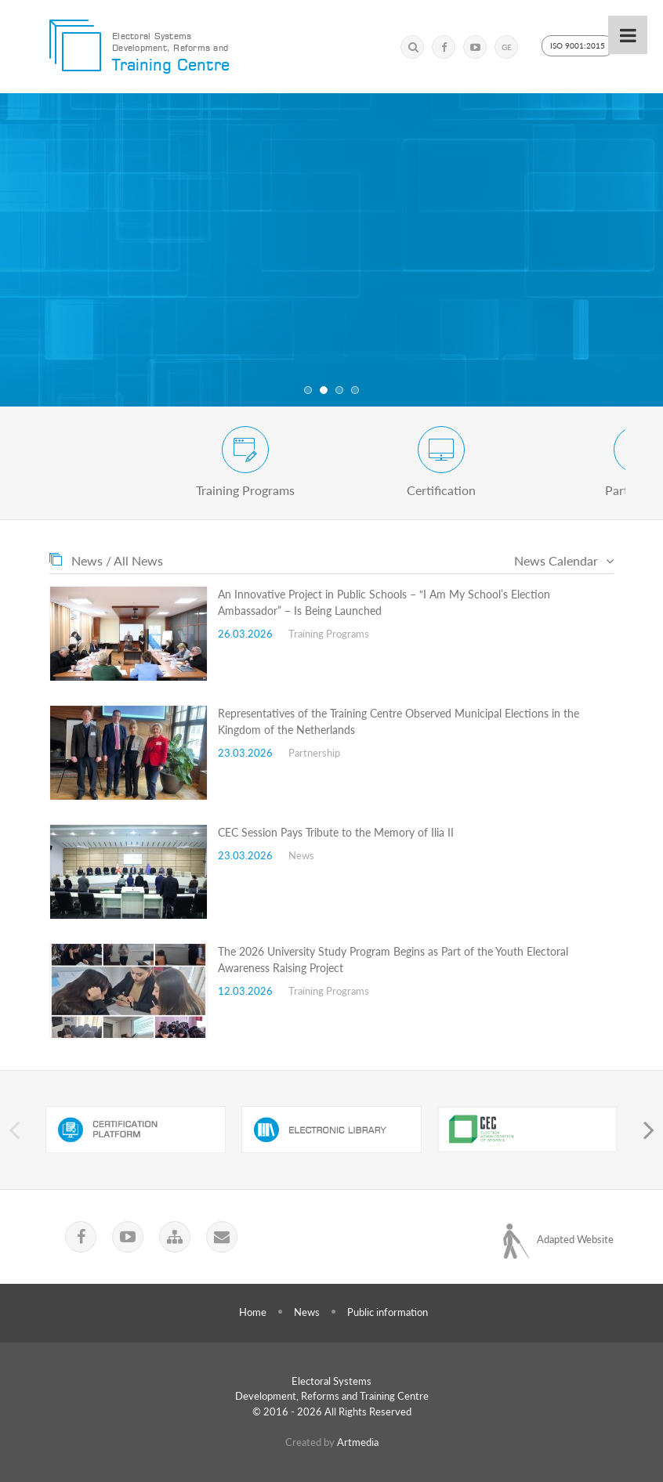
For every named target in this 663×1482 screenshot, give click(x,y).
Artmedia (358, 1442)
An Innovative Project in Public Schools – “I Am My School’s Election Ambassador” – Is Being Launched (384, 602)
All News (138, 560)
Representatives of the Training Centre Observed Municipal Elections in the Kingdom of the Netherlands (398, 721)
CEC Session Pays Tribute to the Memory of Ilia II (336, 832)
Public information (387, 1312)
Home (252, 1312)
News (307, 1312)
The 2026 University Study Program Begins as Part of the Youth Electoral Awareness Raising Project (393, 959)
